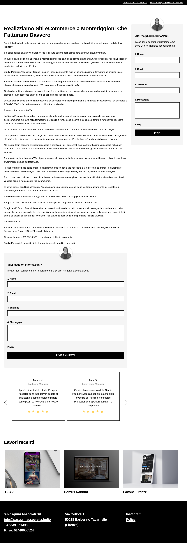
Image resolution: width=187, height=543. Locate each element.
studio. (150, 11)
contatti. (176, 11)
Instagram (134, 514)
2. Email (65, 297)
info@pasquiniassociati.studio (27, 519)
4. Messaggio (65, 332)
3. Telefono (65, 311)
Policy (131, 519)
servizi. (135, 11)
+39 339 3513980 (16, 525)
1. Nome (65, 282)
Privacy (10, 347)
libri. (163, 11)
